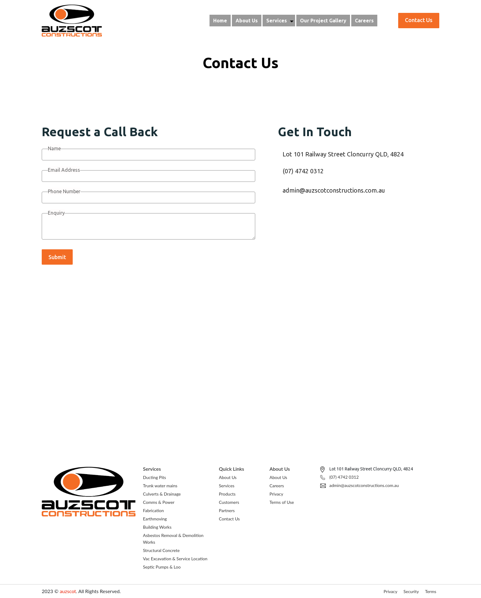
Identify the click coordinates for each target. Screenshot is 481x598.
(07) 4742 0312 (303, 170)
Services (276, 20)
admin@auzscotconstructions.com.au (334, 190)
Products (227, 493)
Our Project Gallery (323, 20)
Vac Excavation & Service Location (175, 558)
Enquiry (56, 213)
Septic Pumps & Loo (162, 566)
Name (54, 148)
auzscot (68, 591)
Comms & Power (159, 502)
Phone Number (64, 191)
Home (220, 20)
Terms (430, 591)
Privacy (276, 493)
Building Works (157, 527)
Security (411, 591)
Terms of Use (282, 502)
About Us (247, 20)
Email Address (64, 170)
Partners (227, 510)
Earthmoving (155, 518)
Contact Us (229, 518)
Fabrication (153, 510)
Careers (364, 20)
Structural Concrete (161, 550)
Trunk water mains (160, 485)
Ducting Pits (154, 477)
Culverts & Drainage (162, 493)
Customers (229, 502)
